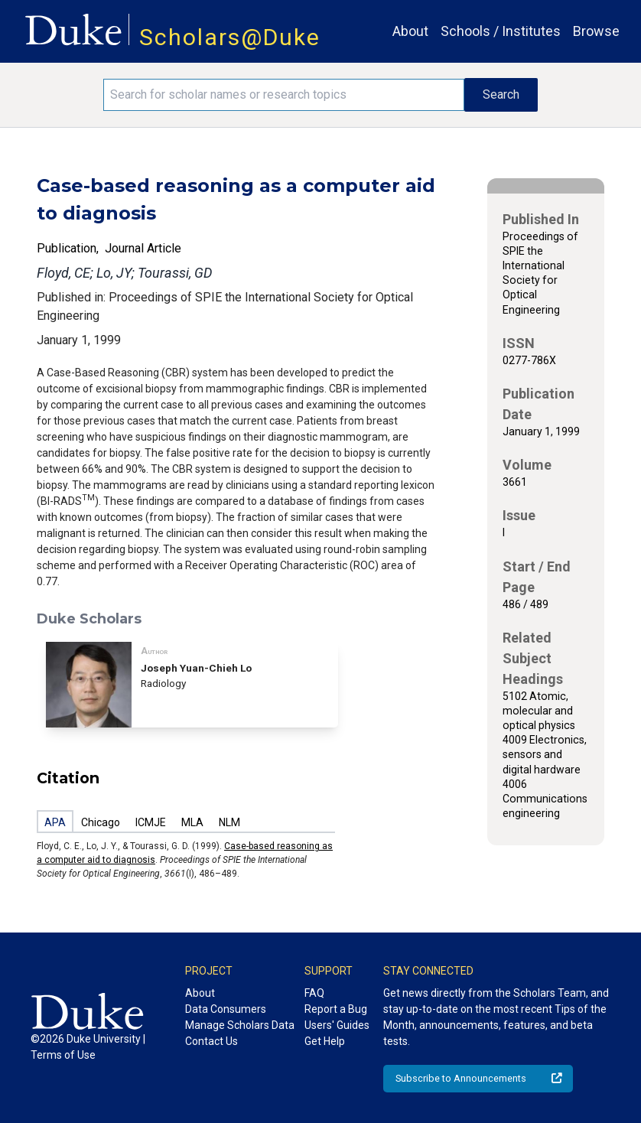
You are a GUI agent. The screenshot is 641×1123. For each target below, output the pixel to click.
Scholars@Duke (229, 37)
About (410, 31)
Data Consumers (225, 1009)
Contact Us (211, 1041)
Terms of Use (63, 1055)
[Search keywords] (283, 95)
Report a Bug (335, 1009)
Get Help (324, 1041)
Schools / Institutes (501, 31)
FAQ (314, 993)
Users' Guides (336, 1025)
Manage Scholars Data (239, 1025)
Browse (596, 31)
